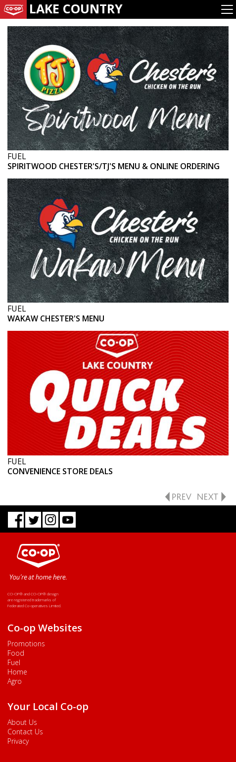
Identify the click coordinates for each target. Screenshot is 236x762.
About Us (22, 722)
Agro (14, 681)
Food (15, 653)
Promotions (26, 643)
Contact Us (25, 731)
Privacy (18, 741)
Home (17, 671)
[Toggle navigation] (227, 9)
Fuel (13, 662)
